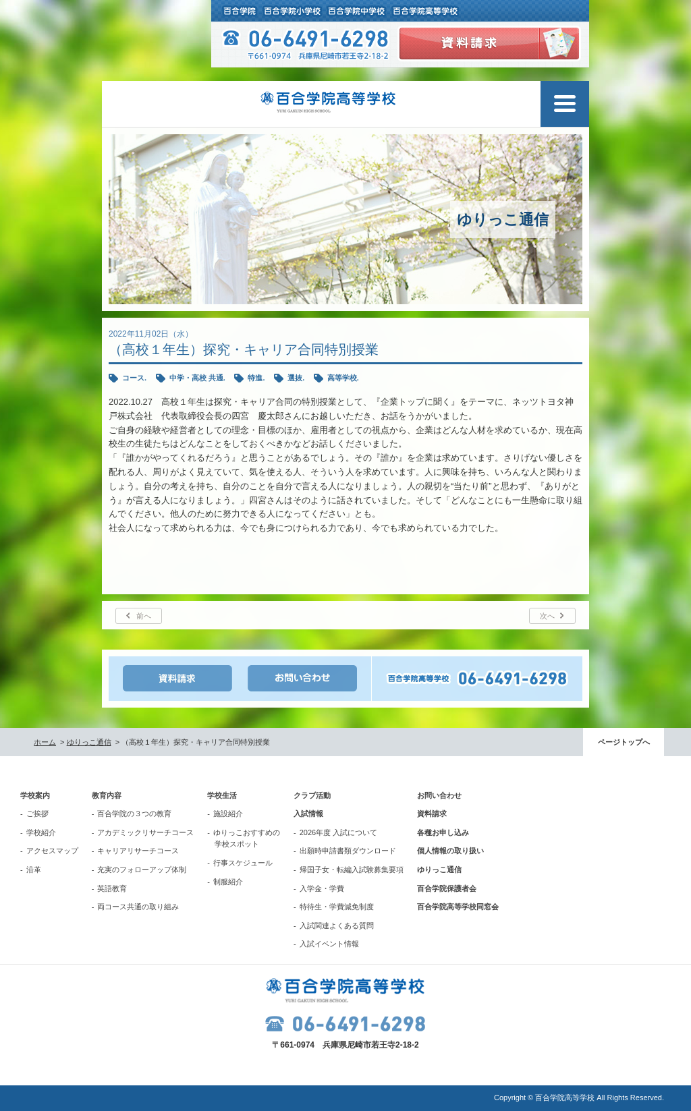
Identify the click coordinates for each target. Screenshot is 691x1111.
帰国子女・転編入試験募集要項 (352, 869)
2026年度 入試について (339, 832)
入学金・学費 (322, 888)
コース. (134, 378)
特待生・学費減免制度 (337, 907)
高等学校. (343, 378)
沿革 (33, 869)
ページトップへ (624, 742)
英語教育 (112, 888)
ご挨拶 (37, 813)
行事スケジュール (243, 863)
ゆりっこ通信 (89, 742)
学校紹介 (41, 832)
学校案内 (35, 795)
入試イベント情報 (329, 944)
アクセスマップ (52, 851)
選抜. (295, 378)
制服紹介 (228, 882)
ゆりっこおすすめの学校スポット (246, 838)
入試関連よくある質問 (337, 925)
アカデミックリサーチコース (145, 832)
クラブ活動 (312, 795)
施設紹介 (228, 813)
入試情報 (308, 813)
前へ (143, 616)
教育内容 (106, 795)
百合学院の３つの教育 (134, 813)
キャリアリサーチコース (138, 851)
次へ (547, 616)
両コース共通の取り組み (138, 907)
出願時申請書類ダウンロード (348, 851)
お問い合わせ (439, 795)
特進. (256, 378)
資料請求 (432, 813)
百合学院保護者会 (446, 888)
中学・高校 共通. (197, 378)
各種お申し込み (443, 832)
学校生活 (222, 795)
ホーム (45, 742)
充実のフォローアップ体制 (141, 869)
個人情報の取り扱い (450, 851)
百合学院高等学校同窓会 (458, 907)
